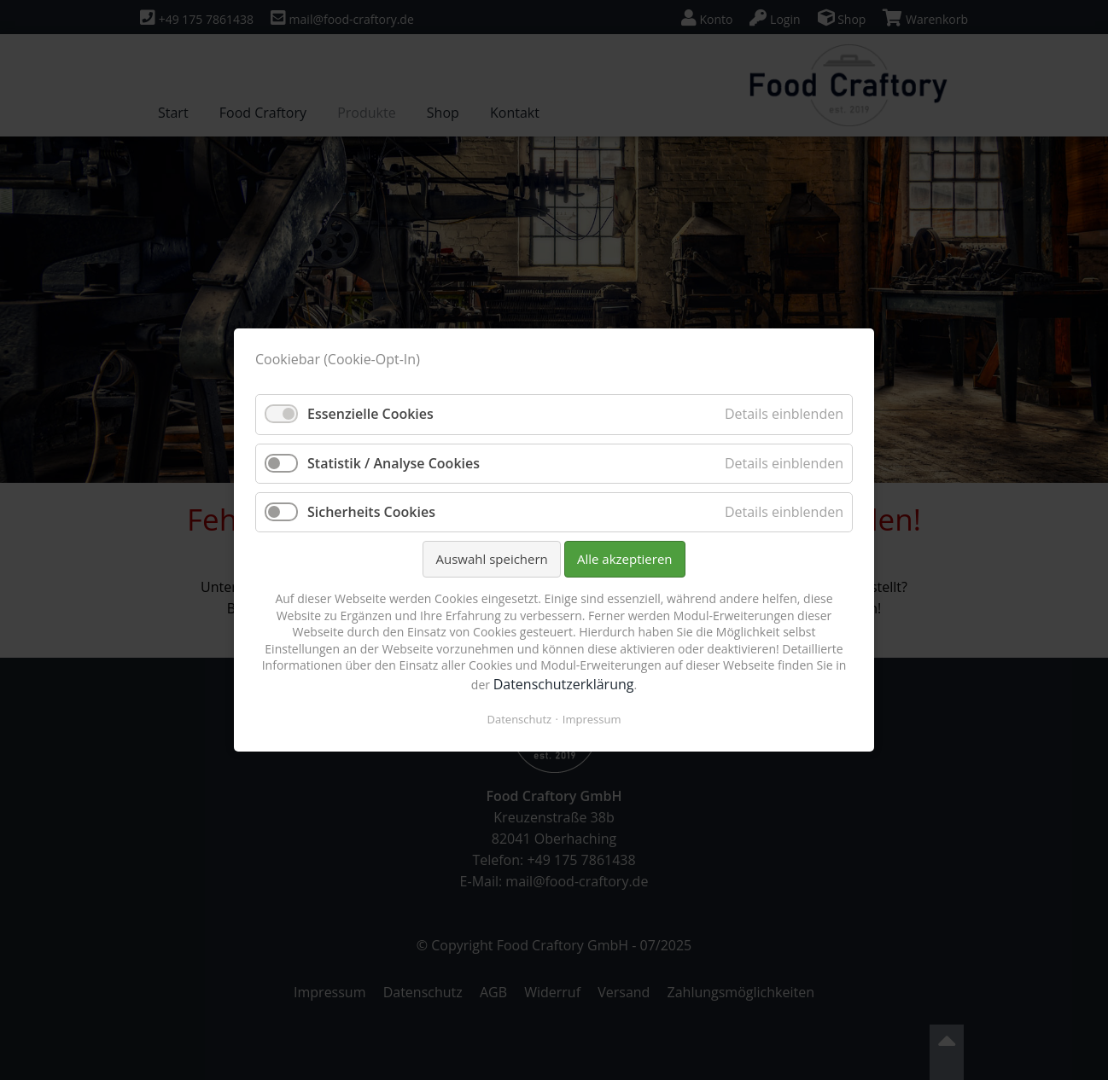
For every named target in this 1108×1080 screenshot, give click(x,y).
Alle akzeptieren (625, 558)
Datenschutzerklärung (563, 684)
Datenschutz (519, 719)
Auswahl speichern (491, 558)
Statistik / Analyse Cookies (393, 463)
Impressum (592, 719)
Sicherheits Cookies (371, 511)
